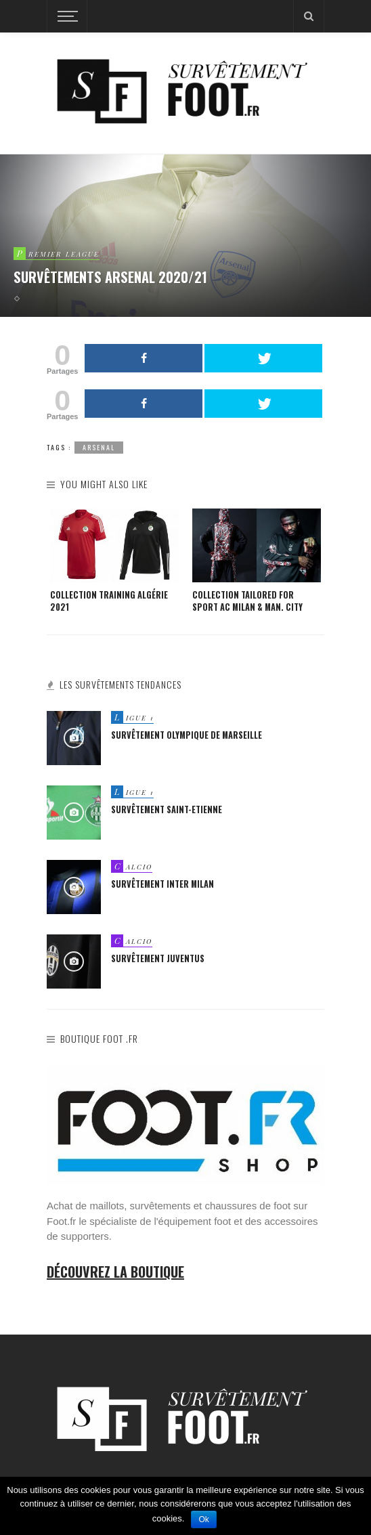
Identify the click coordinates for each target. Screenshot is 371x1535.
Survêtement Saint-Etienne (166, 809)
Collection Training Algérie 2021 (109, 601)
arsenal (99, 447)
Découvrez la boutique (115, 1271)
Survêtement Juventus (157, 958)
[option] (114, 561)
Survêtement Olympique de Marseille (186, 735)
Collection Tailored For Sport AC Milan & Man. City (247, 601)
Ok (203, 1519)
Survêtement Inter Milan (162, 884)
